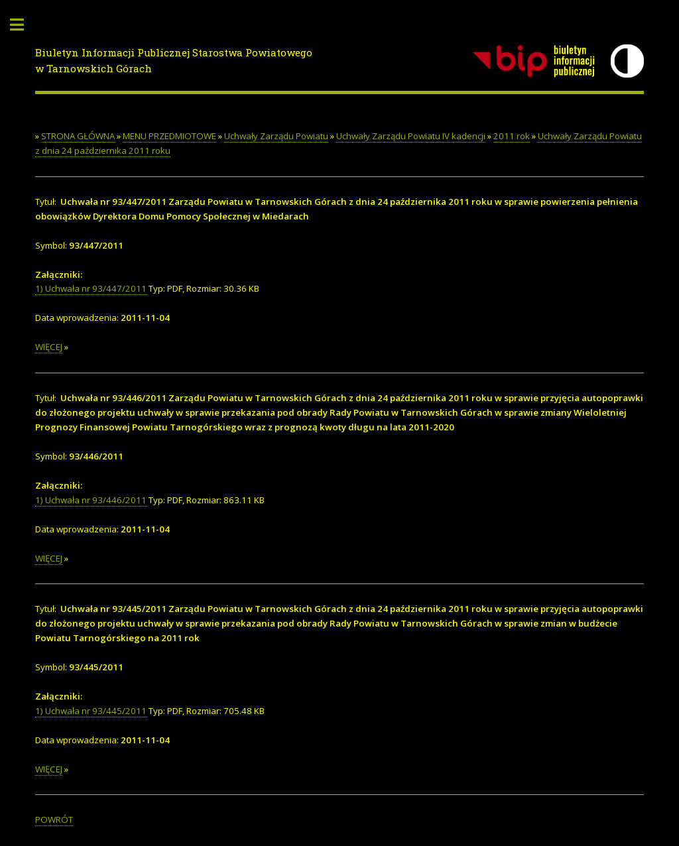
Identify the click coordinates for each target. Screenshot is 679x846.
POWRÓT (54, 819)
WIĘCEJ (48, 347)
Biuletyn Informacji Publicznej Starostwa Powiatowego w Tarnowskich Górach (173, 61)
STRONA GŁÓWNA (78, 136)
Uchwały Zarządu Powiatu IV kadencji (410, 136)
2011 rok (511, 136)
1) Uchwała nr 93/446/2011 (91, 500)
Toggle (24, 25)
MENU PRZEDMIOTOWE (169, 136)
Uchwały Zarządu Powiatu (276, 136)
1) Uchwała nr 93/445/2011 (91, 711)
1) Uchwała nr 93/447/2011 (91, 288)
